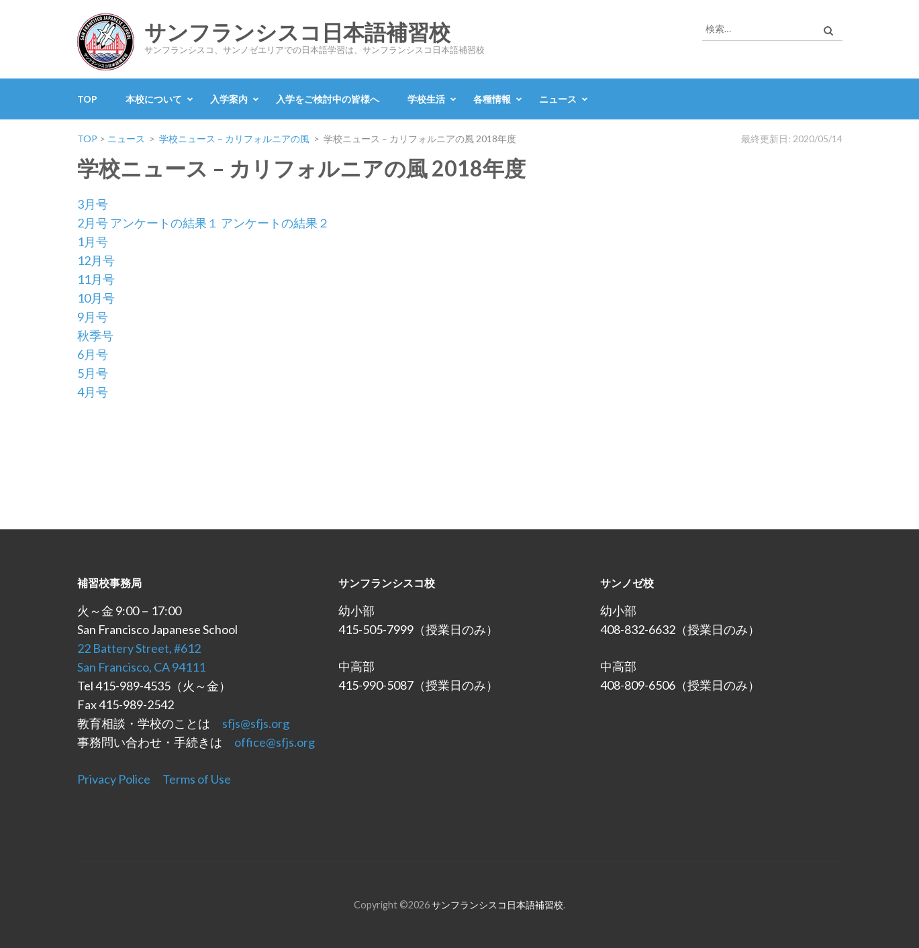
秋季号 (95, 335)
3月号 (92, 204)
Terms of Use (196, 779)
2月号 (92, 222)
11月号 (96, 279)
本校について (154, 99)
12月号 (96, 260)
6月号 (92, 354)
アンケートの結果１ (164, 222)
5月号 (92, 373)
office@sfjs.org (274, 742)
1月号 (92, 241)
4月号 (92, 391)
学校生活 (426, 99)
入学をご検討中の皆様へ (327, 99)
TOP (87, 99)
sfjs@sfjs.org (255, 723)
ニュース (558, 99)
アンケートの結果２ (275, 222)
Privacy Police (113, 779)
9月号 (92, 316)
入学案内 (229, 99)
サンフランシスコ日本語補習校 (297, 33)
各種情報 (492, 99)
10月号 (96, 298)
